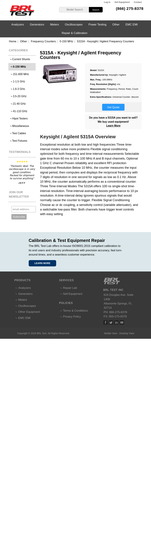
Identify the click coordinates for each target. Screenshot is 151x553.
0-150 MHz (66, 41)
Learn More (113, 125)
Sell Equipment (122, 2)
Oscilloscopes (73, 24)
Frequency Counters (43, 41)
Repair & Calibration (74, 33)
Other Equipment (29, 311)
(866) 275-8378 (130, 8)
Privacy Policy (72, 316)
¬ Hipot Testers (18, 118)
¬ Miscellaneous (19, 126)
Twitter (111, 322)
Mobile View (110, 333)
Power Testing (97, 24)
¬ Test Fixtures (18, 140)
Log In (107, 2)
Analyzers (17, 24)
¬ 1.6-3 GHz (17, 88)
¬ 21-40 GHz (17, 103)
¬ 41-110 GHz (18, 111)
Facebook (105, 322)
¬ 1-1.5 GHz (17, 81)
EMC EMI (131, 24)
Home (12, 41)
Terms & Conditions (75, 310)
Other (23, 41)
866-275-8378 (118, 312)
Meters (54, 24)
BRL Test (41, 333)
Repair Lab (70, 287)
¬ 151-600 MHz (19, 74)
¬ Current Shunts (19, 59)
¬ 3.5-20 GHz (18, 96)
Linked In (116, 322)
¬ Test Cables (17, 133)
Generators (37, 24)
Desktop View (126, 333)
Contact (138, 2)
